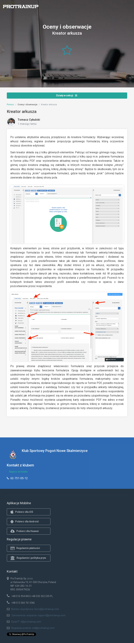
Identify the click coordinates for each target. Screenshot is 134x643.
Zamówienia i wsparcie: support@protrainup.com (38, 615)
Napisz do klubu (18, 471)
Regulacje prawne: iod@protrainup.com (33, 628)
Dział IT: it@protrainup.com (26, 621)
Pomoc (10, 104)
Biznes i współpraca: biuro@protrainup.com (35, 609)
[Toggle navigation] (129, 7)
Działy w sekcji (66, 95)
